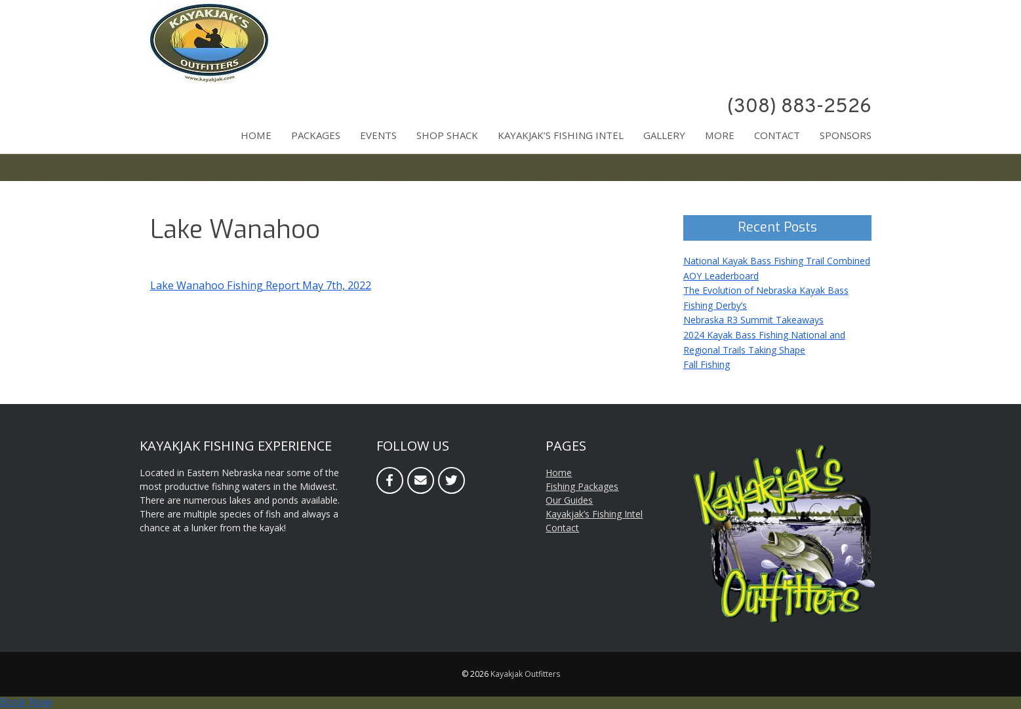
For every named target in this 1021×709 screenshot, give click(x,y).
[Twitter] (451, 480)
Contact (777, 135)
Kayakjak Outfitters (525, 673)
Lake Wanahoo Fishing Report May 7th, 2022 (260, 285)
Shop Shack (447, 135)
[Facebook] (389, 480)
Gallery (664, 135)
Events (378, 135)
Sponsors (845, 135)
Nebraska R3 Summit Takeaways (753, 320)
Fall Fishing (706, 364)
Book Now (26, 702)
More (719, 135)
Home (256, 135)
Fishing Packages (582, 486)
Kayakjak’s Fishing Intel (561, 135)
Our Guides (569, 500)
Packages (315, 135)
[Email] (420, 480)
